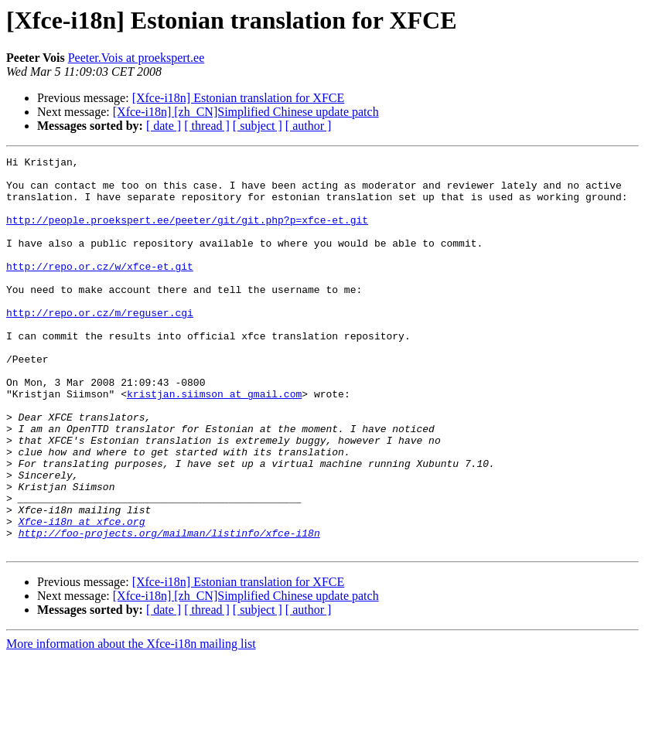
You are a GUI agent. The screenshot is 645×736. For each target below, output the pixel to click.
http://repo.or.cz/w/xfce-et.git (99, 289)
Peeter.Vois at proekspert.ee (136, 57)
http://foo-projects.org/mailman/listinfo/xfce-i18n (169, 609)
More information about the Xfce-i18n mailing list (131, 722)
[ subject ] (257, 125)
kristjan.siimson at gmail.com (214, 442)
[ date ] (163, 125)
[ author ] (308, 125)
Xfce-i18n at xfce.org (82, 595)
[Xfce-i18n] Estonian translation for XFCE (238, 97)
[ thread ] (207, 125)
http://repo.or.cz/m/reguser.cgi (99, 345)
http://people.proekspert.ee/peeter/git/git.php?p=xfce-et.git (187, 233)
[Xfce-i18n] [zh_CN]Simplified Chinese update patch (246, 111)
